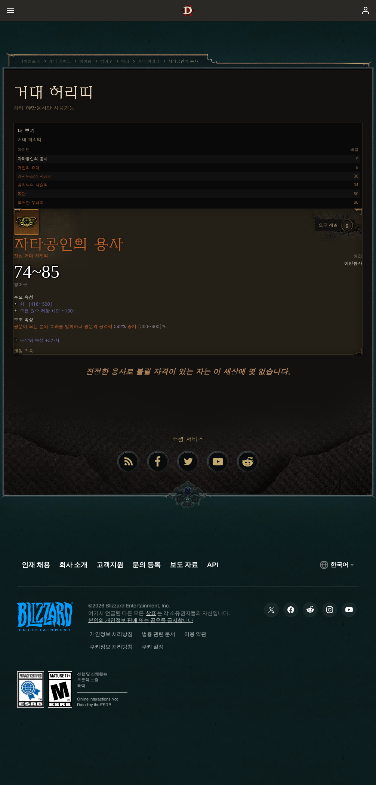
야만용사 (36, 107)
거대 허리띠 (53, 92)
